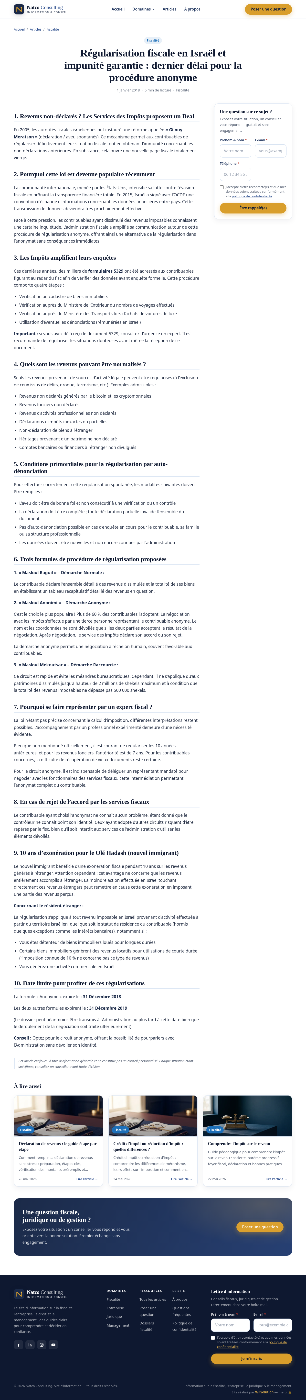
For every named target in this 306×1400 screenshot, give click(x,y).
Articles (169, 9)
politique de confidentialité (252, 196)
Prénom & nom (233, 140)
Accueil (118, 9)
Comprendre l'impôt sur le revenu (239, 1143)
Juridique (114, 1316)
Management (118, 1325)
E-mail (261, 140)
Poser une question (268, 9)
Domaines (143, 9)
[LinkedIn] (30, 1344)
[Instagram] (41, 1344)
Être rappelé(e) (253, 208)
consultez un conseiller (52, 1066)
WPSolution (264, 1392)
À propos (192, 9)
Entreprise (115, 1307)
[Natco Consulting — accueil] (40, 9)
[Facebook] (18, 1344)
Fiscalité (52, 29)
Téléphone (229, 163)
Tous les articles (152, 1299)
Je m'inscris (251, 1358)
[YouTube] (53, 1344)
